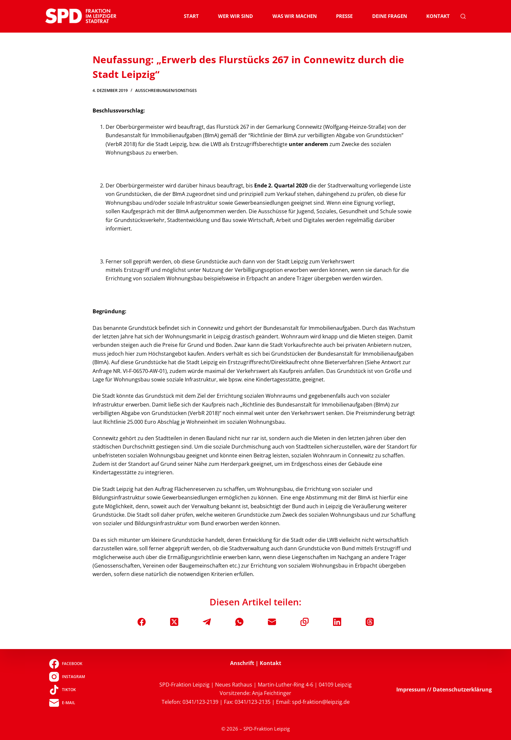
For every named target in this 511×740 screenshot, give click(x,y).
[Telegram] (207, 621)
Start (191, 16)
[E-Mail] (272, 621)
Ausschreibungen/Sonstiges (166, 90)
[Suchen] (463, 16)
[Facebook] (141, 621)
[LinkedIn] (337, 621)
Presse (344, 16)
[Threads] (370, 621)
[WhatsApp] (239, 621)
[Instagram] (67, 677)
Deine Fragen (389, 16)
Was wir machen (294, 16)
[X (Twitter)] (174, 621)
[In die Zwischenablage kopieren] (304, 621)
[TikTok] (67, 690)
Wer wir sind (235, 16)
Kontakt (438, 16)
